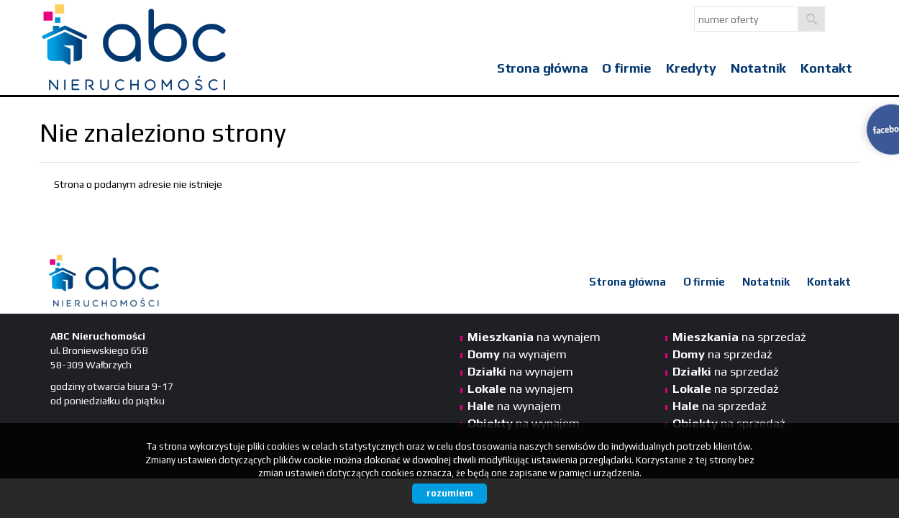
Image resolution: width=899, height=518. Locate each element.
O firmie (627, 68)
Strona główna (542, 68)
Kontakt (826, 68)
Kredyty (691, 68)
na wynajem (534, 337)
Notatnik (759, 68)
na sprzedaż (739, 337)
